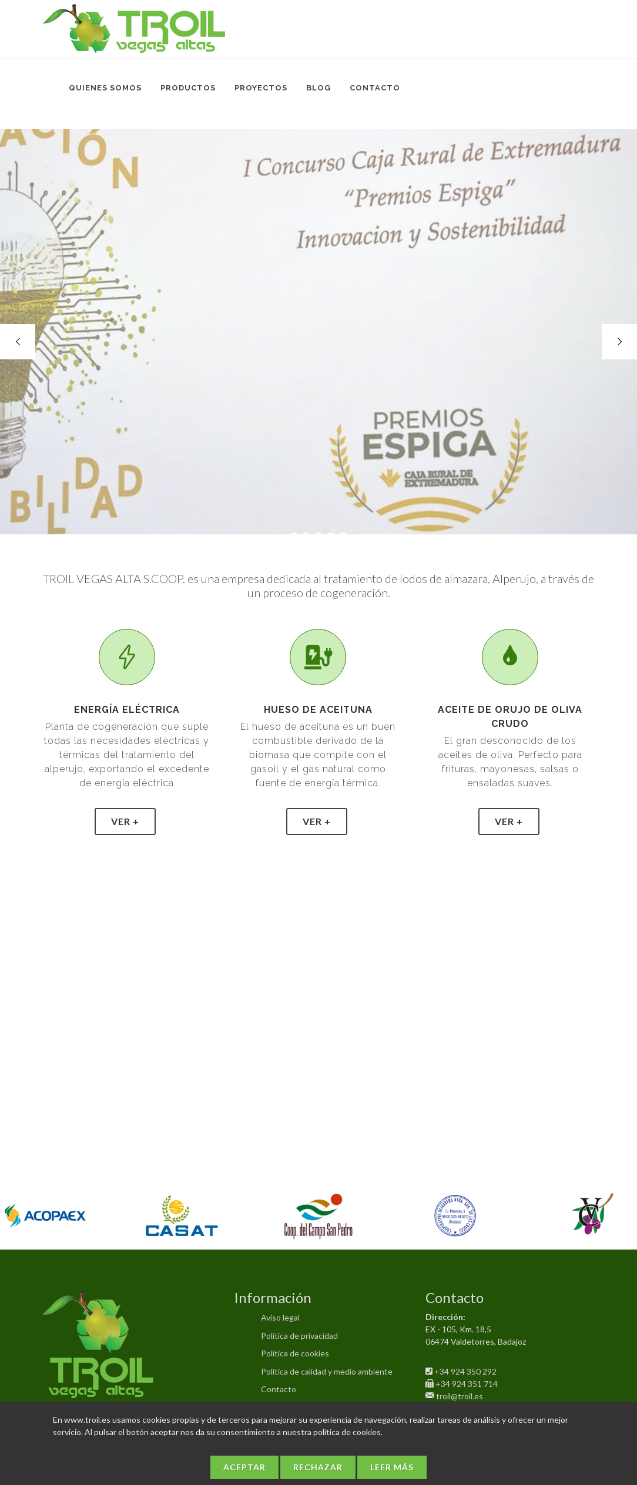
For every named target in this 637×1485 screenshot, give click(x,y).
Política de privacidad (299, 1336)
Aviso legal (280, 1317)
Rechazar (318, 1467)
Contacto (278, 1389)
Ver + (125, 821)
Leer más (392, 1467)
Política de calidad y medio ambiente (327, 1371)
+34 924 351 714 (466, 1384)
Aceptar (244, 1467)
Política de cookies (295, 1353)
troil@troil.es (459, 1396)
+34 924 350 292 (465, 1371)
